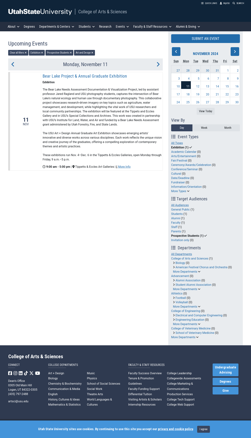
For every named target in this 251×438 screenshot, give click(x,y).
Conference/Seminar (184, 169)
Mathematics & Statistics (64, 404)
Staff (174, 227)
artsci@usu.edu (18, 401)
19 (197, 94)
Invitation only (180, 240)
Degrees (29, 26)
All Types (177, 143)
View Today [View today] (205, 111)
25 (188, 102)
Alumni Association (188, 280)
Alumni (175, 218)
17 (178, 94)
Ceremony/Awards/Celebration (191, 165)
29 (197, 70)
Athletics (176, 293)
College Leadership (179, 373)
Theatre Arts (95, 394)
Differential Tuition (140, 394)
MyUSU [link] (225, 3)
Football (181, 298)
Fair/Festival (179, 160)
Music (91, 373)
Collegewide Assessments (184, 378)
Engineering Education (190, 319)
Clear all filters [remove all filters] (18, 52)
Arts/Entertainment (183, 156)
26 (197, 102)
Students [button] (87, 26)
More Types (178, 191)
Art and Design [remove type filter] (84, 52)
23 (237, 94)
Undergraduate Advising (225, 369)
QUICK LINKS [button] (209, 3)
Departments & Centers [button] (56, 26)
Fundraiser (178, 182)
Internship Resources (142, 404)
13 (207, 86)
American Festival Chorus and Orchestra (202, 267)
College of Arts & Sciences (102, 11)
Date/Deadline (180, 178)
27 (178, 70)
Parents (176, 231)
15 (227, 86)
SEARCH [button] (238, 3)
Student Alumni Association (193, 284)
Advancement (180, 276)
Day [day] (182, 127)
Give (225, 391)
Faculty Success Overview (145, 373)
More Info (124, 166)
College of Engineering (185, 311)
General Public (180, 209)
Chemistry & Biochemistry (64, 383)
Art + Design (56, 373)
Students (177, 214)
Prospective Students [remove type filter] (59, 52)
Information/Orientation (186, 186)
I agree (204, 429)
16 (237, 86)
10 (178, 86)
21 (217, 94)
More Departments (185, 271)
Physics (92, 378)
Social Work (94, 389)
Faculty (175, 222)
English (53, 394)
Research (105, 26)
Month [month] (227, 127)
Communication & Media (64, 389)
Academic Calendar (183, 152)
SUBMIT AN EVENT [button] (205, 38)
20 (207, 94)
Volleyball (182, 302)
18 (188, 94)
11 (188, 86)
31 (217, 70)
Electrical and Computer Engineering (199, 315)
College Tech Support (181, 399)
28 (188, 70)
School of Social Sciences (103, 383)
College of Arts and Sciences (189, 258)
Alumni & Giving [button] (188, 26)
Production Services (180, 394)
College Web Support (180, 404)
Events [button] (122, 26)
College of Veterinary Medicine (191, 328)
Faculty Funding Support (144, 389)
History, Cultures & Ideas (64, 399)
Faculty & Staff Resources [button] (152, 26)
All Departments (181, 254)
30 (207, 70)
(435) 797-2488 (18, 394)
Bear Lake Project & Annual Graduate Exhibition (85, 76)
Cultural (176, 173)
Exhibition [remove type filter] (37, 52)
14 (217, 86)
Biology (180, 263)
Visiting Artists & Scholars (145, 399)
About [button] (13, 26)
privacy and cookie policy (175, 429)
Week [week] (204, 127)
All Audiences (180, 205)
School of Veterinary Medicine (195, 333)
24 (178, 102)
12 (197, 86)
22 (227, 94)
